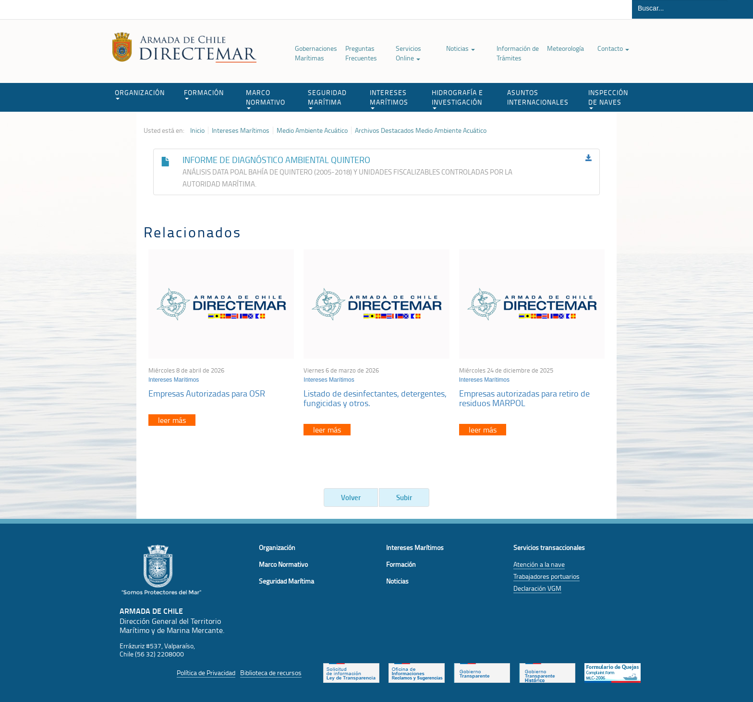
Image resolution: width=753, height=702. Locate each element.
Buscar (740, 9)
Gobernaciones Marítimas (316, 53)
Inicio (197, 130)
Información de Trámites (518, 53)
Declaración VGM (537, 588)
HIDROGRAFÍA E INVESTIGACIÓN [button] (457, 98)
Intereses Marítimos (240, 130)
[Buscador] (680, 8)
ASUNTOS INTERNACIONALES (538, 97)
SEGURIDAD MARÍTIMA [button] (327, 98)
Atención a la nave (539, 564)
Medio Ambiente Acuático (312, 130)
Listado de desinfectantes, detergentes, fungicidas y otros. (375, 398)
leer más (172, 420)
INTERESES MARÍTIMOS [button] (389, 98)
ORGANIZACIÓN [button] (140, 94)
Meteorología (565, 48)
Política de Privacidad (206, 672)
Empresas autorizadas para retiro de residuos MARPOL (524, 398)
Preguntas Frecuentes (361, 53)
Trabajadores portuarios (546, 576)
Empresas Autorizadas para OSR (206, 393)
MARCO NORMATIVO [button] (265, 98)
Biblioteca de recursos (271, 672)
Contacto (613, 48)
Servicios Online (408, 53)
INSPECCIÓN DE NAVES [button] (608, 98)
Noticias (460, 48)
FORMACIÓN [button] (204, 94)
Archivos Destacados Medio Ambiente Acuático (420, 130)
